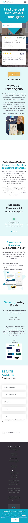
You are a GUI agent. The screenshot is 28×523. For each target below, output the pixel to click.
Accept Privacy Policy (12, 432)
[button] (11, 231)
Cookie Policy (14, 477)
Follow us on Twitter (14, 451)
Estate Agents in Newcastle (14, 498)
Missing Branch (14, 465)
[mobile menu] (25, 2)
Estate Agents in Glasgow (14, 500)
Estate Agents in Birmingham (14, 490)
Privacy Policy (14, 475)
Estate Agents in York (14, 492)
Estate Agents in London (14, 480)
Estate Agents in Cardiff (14, 482)
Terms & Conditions (14, 473)
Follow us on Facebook (14, 449)
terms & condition (22, 517)
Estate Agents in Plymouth (14, 496)
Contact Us (14, 455)
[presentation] (13, 426)
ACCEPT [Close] (15, 520)
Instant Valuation (14, 453)
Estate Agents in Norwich (14, 484)
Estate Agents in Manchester (14, 488)
